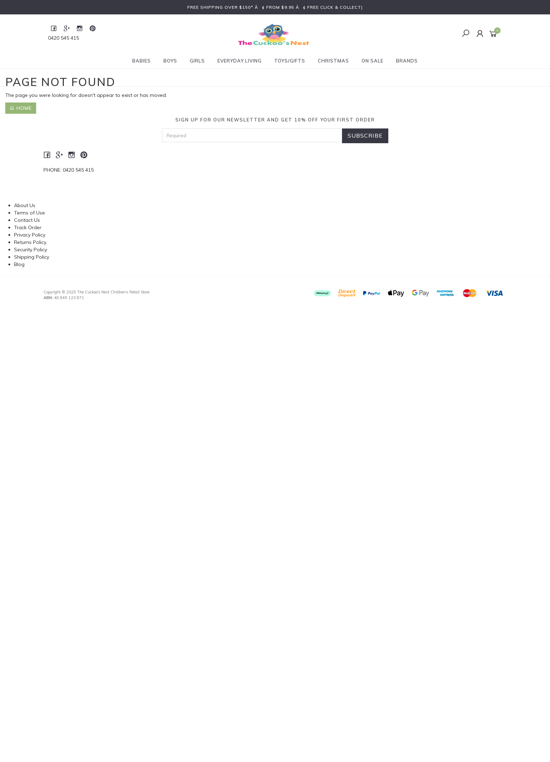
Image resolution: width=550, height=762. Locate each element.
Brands (407, 61)
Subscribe (365, 135)
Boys (170, 61)
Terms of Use (29, 213)
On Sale (372, 61)
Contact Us (27, 220)
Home (20, 108)
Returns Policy (30, 242)
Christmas (333, 61)
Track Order (27, 227)
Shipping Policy (31, 257)
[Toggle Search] (465, 33)
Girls (197, 61)
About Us (24, 205)
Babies (141, 61)
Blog (19, 264)
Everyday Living (239, 61)
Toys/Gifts (289, 61)
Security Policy (30, 249)
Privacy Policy (29, 235)
